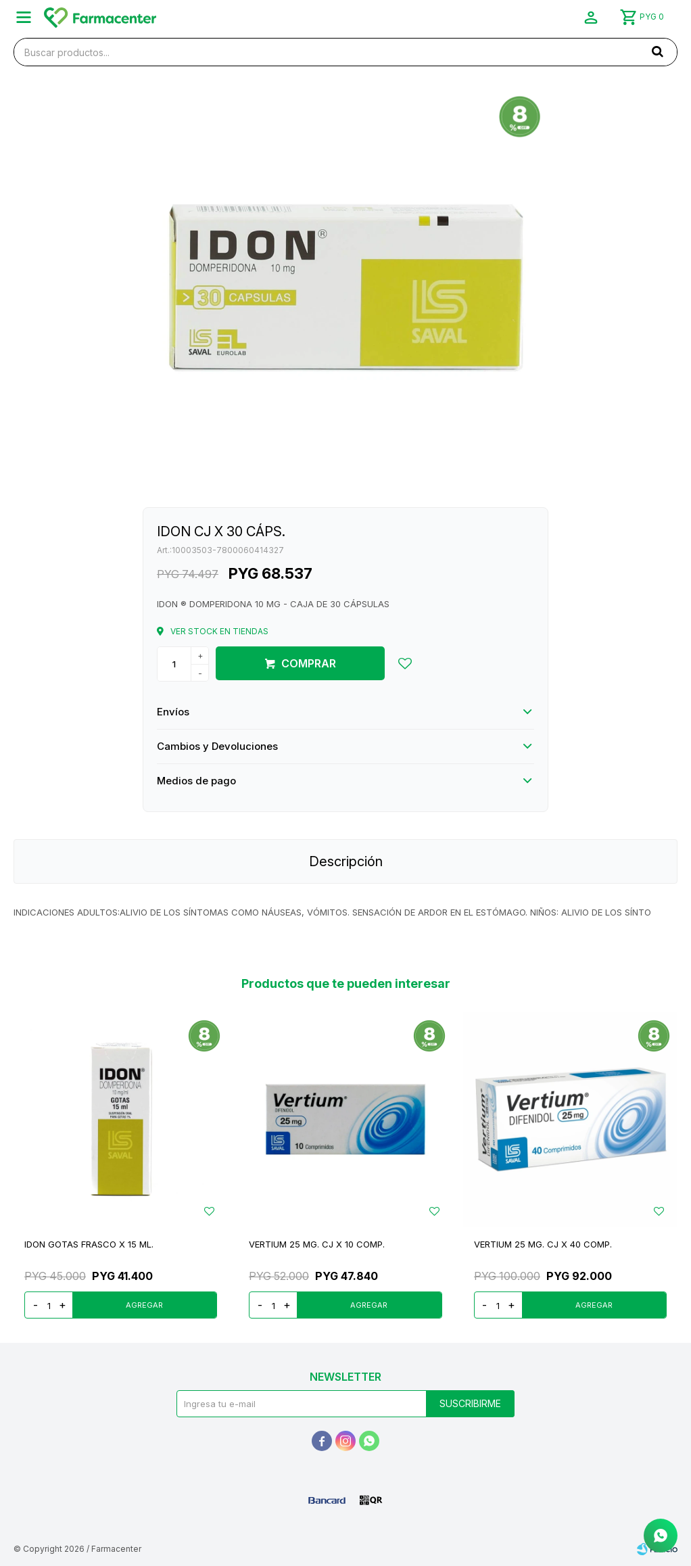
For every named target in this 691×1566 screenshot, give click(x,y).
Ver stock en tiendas (219, 631)
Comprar (308, 663)
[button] (657, 51)
